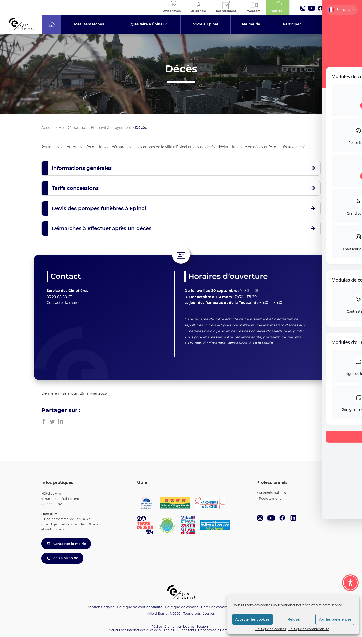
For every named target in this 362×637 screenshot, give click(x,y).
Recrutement (270, 498)
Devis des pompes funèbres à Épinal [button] (99, 208)
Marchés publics (272, 493)
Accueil (47, 127)
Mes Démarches (72, 127)
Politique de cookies (270, 629)
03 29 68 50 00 (62, 558)
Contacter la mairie (63, 302)
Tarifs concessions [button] (75, 188)
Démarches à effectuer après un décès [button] (101, 228)
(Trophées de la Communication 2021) (225, 630)
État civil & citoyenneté (111, 127)
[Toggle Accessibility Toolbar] (350, 583)
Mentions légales (100, 607)
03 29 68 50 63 (59, 297)
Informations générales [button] (82, 168)
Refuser (294, 619)
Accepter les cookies (252, 619)
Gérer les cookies (215, 607)
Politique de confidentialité (308, 629)
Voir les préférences (335, 619)
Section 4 (204, 626)
